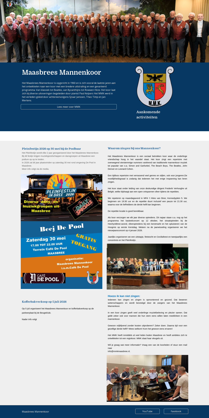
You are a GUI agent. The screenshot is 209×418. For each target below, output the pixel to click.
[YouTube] (147, 411)
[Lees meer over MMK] (69, 107)
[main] (69, 72)
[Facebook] (176, 411)
